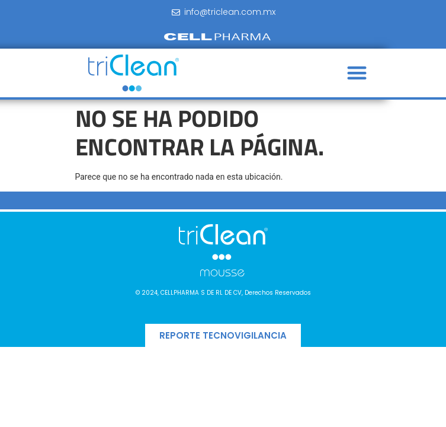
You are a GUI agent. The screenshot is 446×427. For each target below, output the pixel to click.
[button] (357, 73)
